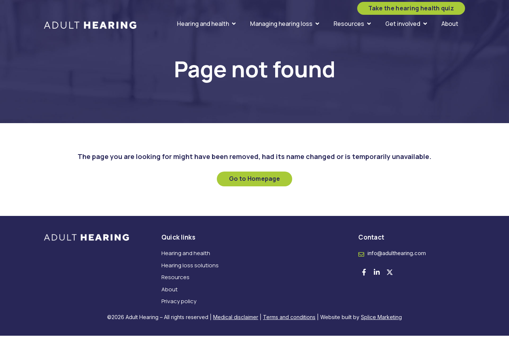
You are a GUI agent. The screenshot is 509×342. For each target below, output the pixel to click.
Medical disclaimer (235, 323)
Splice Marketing (381, 323)
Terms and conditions (289, 323)
